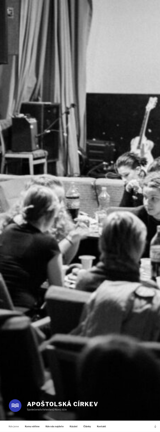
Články (87, 426)
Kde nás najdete (55, 426)
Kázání (73, 426)
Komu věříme (32, 426)
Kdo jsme (14, 426)
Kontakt (101, 426)
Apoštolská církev (62, 404)
